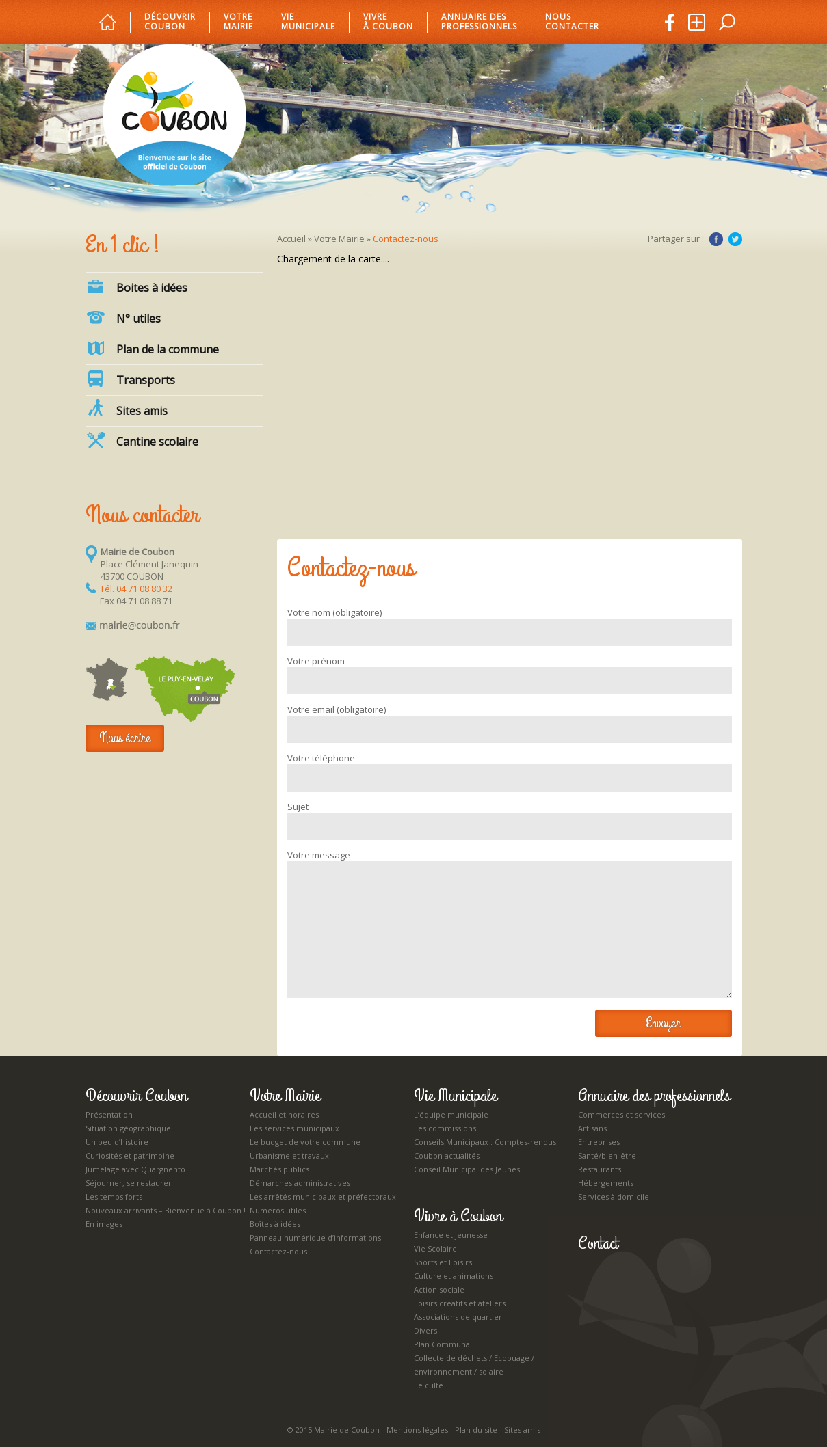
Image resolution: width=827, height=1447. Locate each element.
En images (104, 1224)
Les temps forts (114, 1196)
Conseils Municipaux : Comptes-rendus (485, 1142)
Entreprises (599, 1142)
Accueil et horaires (284, 1114)
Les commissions (445, 1128)
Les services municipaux (294, 1128)
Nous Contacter (572, 22)
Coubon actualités (447, 1155)
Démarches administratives (300, 1183)
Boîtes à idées (275, 1224)
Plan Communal (443, 1344)
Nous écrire (124, 738)
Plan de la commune (152, 348)
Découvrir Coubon (170, 22)
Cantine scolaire (142, 440)
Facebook (716, 239)
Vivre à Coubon (388, 22)
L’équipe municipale (451, 1114)
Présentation (109, 1114)
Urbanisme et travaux (289, 1155)
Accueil (291, 238)
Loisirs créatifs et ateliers (460, 1303)
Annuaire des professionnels (479, 22)
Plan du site (476, 1429)
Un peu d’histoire (117, 1142)
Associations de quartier (458, 1317)
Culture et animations (453, 1276)
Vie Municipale (455, 1095)
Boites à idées (136, 286)
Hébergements (605, 1183)
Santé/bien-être (607, 1155)
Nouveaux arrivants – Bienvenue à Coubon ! (166, 1210)
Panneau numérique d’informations (315, 1237)
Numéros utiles (278, 1210)
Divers (425, 1330)
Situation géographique (128, 1128)
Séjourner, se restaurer (129, 1183)
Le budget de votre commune (305, 1142)
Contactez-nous (278, 1251)
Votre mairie (238, 22)
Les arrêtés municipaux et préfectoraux (323, 1196)
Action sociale (439, 1289)
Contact (598, 1243)
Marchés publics (279, 1169)
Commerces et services (621, 1114)
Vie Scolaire (435, 1248)
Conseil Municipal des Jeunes (467, 1169)
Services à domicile (613, 1196)
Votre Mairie (339, 238)
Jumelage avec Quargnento (135, 1169)
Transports (130, 378)
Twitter (735, 239)
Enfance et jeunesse (451, 1235)
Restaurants (599, 1169)
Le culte (428, 1385)
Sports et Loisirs (443, 1262)
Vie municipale (308, 22)
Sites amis (127, 408)
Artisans (592, 1128)
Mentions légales (417, 1429)
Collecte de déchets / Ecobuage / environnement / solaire (474, 1365)
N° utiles (123, 317)
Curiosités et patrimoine (130, 1155)
